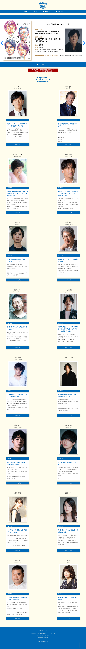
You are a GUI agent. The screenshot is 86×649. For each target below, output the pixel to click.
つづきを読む (18, 145)
